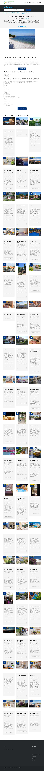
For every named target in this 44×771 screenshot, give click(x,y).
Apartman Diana (7, 170)
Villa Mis (19, 170)
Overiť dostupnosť (22, 26)
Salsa (18, 389)
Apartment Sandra (8, 674)
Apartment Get (20, 425)
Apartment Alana (34, 425)
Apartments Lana (34, 713)
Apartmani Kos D (21, 569)
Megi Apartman (33, 640)
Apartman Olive (7, 241)
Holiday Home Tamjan (20, 461)
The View (6, 425)
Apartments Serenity (7, 498)
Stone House (33, 241)
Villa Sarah (19, 131)
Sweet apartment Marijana (34, 675)
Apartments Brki (21, 314)
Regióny (33, 2)
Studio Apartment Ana (21, 242)
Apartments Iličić (8, 640)
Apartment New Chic (8, 536)
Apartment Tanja (34, 569)
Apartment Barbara (8, 713)
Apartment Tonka (34, 389)
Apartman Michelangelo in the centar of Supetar (35, 351)
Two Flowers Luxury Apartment (21, 675)
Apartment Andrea (34, 497)
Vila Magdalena (34, 314)
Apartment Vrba (7, 460)
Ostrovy (30, 2)
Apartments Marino (21, 713)
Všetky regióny (34, 756)
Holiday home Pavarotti (20, 277)
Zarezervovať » (22, 108)
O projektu (33, 760)
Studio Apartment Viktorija (34, 461)
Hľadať (28, 9)
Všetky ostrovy (34, 758)
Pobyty (25, 2)
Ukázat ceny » (22, 68)
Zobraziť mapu (27, 18)
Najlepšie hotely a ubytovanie (36, 754)
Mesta (35, 2)
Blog (40, 2)
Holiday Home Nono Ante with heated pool (8, 132)
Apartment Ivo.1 (34, 131)
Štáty (27, 2)
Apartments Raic (34, 170)
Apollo (18, 536)
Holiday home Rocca (8, 389)
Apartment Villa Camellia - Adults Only (21, 498)
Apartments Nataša (8, 569)
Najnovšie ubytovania (35, 752)
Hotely (38, 2)
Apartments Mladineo (20, 641)
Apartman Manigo (8, 314)
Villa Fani (32, 536)
